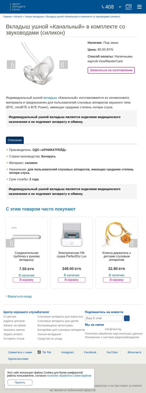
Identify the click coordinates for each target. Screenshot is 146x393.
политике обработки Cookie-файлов (69, 375)
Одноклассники (15, 359)
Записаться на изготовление (111, 70)
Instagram (65, 352)
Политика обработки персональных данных (114, 334)
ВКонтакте (132, 352)
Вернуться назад (20, 296)
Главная (7, 16)
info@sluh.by (113, 329)
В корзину (26, 279)
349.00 (68, 269)
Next (63, 64)
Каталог (18, 16)
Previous (11, 64)
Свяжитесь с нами (17, 352)
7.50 (23, 269)
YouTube (110, 352)
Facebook (87, 352)
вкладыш (50, 98)
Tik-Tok (44, 352)
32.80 (113, 269)
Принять (20, 382)
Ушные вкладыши (34, 16)
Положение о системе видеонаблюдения (112, 338)
